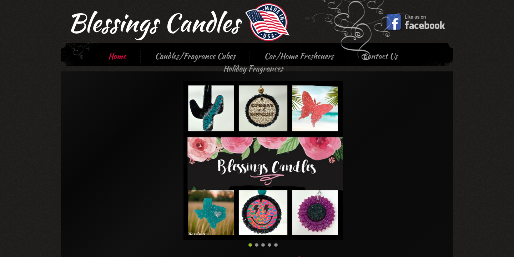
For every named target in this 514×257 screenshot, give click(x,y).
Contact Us (380, 56)
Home (117, 56)
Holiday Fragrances (253, 68)
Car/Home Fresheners (299, 56)
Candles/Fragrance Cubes (195, 56)
